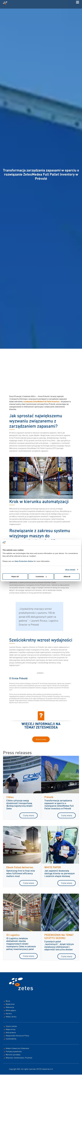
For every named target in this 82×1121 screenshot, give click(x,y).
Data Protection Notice (24, 561)
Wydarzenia (10, 1004)
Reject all (15, 576)
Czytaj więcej (28, 815)
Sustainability (11, 1039)
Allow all (67, 576)
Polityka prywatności (14, 1051)
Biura (8, 1001)
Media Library (11, 1017)
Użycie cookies (11, 1026)
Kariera (9, 1013)
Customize (41, 576)
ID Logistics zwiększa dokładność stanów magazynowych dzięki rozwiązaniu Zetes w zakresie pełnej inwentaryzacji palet (21, 943)
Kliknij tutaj (41, 739)
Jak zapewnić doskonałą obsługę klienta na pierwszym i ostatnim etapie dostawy (59, 873)
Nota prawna (11, 1032)
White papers (11, 1010)
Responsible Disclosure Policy (17, 1036)
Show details (70, 570)
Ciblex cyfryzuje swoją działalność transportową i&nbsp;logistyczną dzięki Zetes (19, 804)
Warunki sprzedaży (13, 1054)
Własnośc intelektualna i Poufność (19, 1058)
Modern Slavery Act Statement (17, 1048)
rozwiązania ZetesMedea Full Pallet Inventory (41, 401)
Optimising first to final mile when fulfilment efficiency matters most (20, 873)
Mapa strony (10, 1029)
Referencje (10, 1007)
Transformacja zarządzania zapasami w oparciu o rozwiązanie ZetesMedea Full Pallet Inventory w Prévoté (59, 804)
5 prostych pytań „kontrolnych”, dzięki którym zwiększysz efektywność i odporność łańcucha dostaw (59, 945)
